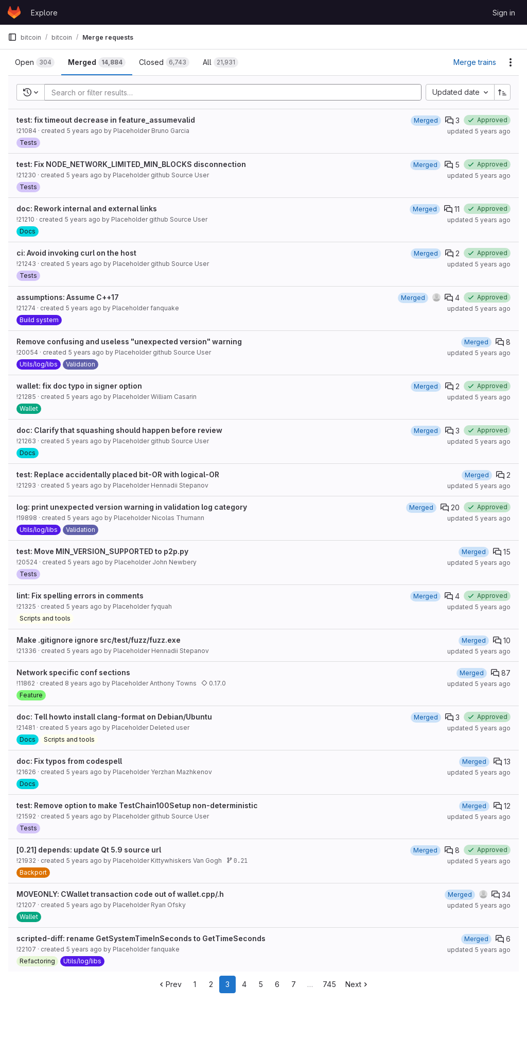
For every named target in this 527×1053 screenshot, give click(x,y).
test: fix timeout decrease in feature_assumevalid (105, 119)
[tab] (34, 62)
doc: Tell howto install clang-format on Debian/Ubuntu (114, 716)
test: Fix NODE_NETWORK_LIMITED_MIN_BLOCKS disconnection (131, 164)
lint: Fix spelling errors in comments (80, 595)
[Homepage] (14, 12)
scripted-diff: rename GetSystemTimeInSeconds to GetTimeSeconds (141, 938)
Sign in (504, 12)
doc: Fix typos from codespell (69, 761)
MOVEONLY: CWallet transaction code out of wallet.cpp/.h (120, 894)
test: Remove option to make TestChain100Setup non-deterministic (137, 805)
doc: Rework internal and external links (86, 208)
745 (329, 984)
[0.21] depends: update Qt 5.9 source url (88, 849)
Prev (169, 984)
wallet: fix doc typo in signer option (79, 385)
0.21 (237, 860)
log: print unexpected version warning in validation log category (131, 507)
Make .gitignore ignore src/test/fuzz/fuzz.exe (98, 640)
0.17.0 (213, 683)
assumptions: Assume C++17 (67, 297)
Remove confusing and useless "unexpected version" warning (129, 341)
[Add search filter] (236, 92)
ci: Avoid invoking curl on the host (76, 252)
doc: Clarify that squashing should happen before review (119, 430)
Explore (44, 12)
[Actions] (510, 62)
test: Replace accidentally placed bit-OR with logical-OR (117, 474)
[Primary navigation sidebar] (12, 37)
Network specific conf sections (73, 672)
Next (357, 984)
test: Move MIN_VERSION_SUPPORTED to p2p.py (102, 551)
